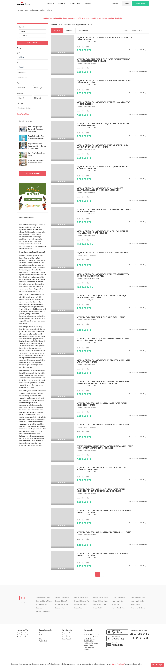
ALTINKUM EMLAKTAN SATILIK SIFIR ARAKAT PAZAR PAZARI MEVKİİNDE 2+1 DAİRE (102, 404)
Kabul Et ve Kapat (157, 665)
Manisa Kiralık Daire (138, 608)
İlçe (18, 63)
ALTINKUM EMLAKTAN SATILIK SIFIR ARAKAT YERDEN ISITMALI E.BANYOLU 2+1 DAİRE (103, 555)
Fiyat (18, 83)
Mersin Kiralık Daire (43, 611)
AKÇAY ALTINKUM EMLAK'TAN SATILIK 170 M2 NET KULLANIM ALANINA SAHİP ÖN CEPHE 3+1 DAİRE (102, 146)
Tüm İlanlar (57, 30)
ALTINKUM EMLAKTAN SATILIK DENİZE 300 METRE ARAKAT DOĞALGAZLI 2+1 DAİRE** (101, 469)
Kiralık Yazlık (97, 608)
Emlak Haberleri (66, 637)
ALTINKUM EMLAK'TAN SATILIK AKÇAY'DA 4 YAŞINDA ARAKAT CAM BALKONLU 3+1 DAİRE (104, 211)
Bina (40, 639)
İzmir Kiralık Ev (41, 604)
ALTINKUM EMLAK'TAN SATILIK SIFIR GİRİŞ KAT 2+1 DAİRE (101, 317)
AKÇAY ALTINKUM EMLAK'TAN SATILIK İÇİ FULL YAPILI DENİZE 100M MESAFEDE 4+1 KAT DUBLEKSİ (102, 232)
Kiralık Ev (39, 608)
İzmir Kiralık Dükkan (138, 601)
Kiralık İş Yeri (59, 608)
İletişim (86, 649)
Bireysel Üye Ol (21, 633)
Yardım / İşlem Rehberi (91, 637)
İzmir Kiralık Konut (80, 604)
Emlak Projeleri (66, 639)
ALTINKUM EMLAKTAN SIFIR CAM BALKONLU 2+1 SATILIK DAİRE (103, 425)
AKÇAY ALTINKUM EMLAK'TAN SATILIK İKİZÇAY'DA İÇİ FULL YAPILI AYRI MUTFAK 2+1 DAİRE (104, 361)
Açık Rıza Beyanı (89, 647)
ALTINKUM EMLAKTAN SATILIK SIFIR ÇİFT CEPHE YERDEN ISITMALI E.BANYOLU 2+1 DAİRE (104, 512)
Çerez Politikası (88, 645)
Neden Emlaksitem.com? (91, 635)
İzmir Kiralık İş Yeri (61, 604)
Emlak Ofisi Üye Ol (22, 635)
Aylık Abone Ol (21, 637)
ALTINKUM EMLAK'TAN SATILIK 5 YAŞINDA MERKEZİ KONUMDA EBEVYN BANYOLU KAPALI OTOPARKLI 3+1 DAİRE (103, 383)
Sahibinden (69, 30)
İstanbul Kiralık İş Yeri (81, 601)
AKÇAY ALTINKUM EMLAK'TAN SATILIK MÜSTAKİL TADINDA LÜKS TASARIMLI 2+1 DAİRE (104, 82)
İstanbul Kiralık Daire (138, 598)
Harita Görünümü (33, 43)
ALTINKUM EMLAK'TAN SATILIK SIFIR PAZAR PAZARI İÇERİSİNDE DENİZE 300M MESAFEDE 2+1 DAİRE (103, 60)
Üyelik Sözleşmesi (89, 639)
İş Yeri (41, 635)
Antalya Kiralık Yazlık (100, 598)
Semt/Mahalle (21, 73)
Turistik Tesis (43, 641)
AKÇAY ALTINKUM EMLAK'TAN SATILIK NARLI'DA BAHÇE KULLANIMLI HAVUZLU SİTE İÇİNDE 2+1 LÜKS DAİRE (100, 189)
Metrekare (20, 93)
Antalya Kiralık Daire (81, 598)
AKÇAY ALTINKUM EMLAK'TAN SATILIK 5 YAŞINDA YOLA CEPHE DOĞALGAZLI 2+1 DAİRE (103, 168)
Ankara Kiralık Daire (62, 598)
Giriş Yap (115, 3)
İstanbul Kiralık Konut (100, 601)
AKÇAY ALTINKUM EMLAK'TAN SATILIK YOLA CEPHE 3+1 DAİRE (103, 253)
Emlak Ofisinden (83, 30)
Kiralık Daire (116, 604)
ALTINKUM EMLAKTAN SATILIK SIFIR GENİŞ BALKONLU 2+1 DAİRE (104, 532)
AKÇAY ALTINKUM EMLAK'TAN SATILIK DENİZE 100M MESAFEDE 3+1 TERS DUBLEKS (103, 103)
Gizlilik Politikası (89, 641)
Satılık (23, 31)
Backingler (65, 635)
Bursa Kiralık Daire (118, 598)
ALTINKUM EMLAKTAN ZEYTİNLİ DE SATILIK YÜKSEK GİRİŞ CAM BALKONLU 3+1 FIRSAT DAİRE (103, 297)
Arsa (40, 637)
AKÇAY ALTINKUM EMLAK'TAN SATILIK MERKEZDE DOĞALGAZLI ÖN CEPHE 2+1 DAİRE (104, 39)
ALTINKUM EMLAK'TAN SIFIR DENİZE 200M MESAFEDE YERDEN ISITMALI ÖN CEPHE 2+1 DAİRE (103, 340)
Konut (21, 27)
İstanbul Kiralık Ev (61, 601)
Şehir (18, 53)
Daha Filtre (23, 114)
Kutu (125, 30)
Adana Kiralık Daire (43, 598)
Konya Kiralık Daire (118, 608)
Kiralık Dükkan (136, 604)
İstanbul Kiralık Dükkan (44, 601)
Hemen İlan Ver (140, 3)
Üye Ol (127, 3)
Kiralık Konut (78, 608)
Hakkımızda (87, 633)
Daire (25, 35)
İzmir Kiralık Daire (118, 601)
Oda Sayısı (20, 103)
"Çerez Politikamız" (118, 664)
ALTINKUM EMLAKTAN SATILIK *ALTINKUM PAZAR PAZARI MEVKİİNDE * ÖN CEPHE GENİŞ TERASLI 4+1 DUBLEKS (101, 490)
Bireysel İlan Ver (66, 633)
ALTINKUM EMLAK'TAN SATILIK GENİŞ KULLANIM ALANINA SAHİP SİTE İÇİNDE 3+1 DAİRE (104, 125)
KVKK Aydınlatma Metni (91, 643)
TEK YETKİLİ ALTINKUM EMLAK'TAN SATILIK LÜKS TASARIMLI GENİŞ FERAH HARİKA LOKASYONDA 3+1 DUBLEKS (105, 447)
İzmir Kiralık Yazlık (99, 604)
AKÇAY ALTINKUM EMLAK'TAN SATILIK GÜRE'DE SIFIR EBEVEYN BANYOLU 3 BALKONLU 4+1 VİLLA (103, 275)
